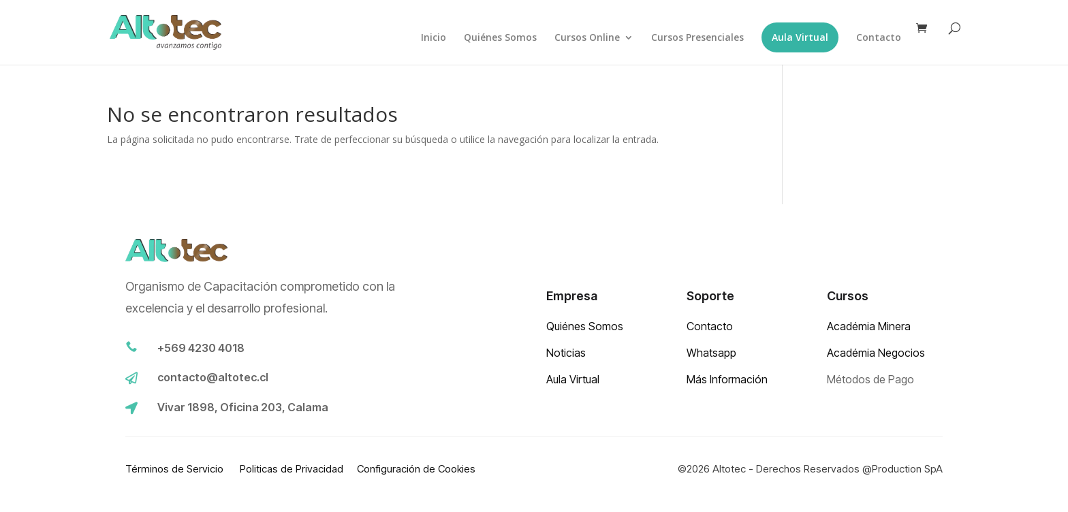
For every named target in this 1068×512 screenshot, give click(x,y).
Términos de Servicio (175, 468)
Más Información (727, 379)
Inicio (433, 38)
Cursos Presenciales (697, 38)
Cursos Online (587, 38)
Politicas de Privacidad (291, 468)
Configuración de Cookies (416, 468)
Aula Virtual (800, 37)
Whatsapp (711, 352)
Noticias (566, 352)
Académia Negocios (876, 352)
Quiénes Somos (500, 38)
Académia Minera (869, 326)
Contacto (878, 38)
